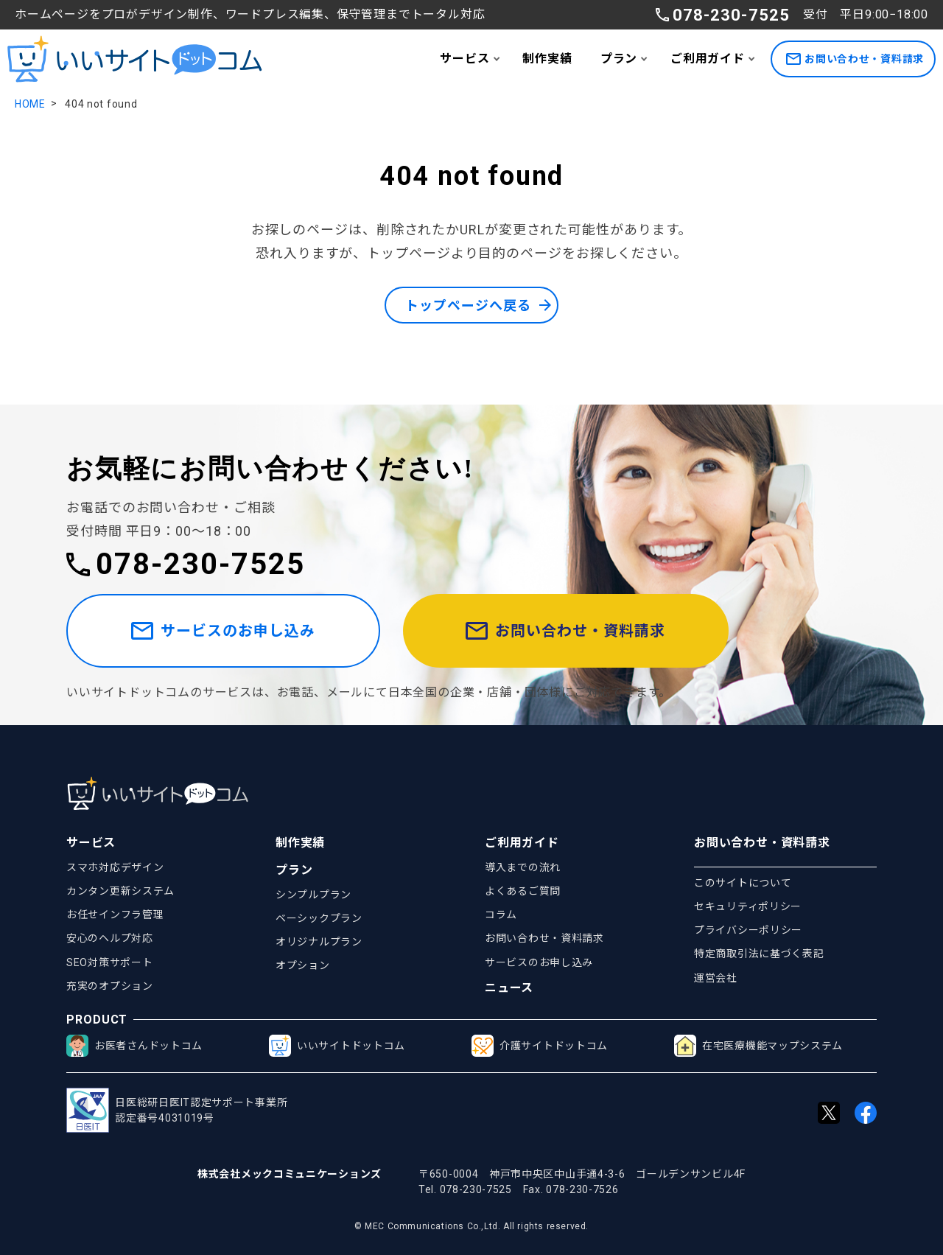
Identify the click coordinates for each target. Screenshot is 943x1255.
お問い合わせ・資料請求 (855, 59)
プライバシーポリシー (748, 930)
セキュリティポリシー (748, 906)
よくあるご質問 (523, 891)
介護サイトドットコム (540, 1046)
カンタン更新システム (120, 891)
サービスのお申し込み (223, 631)
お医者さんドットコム (134, 1046)
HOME (30, 104)
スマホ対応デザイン (115, 867)
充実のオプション (109, 986)
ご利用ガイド (707, 59)
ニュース (509, 989)
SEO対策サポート (109, 962)
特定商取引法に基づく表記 (759, 954)
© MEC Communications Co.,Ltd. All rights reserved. (471, 1226)
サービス (464, 59)
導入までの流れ (523, 867)
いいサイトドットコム (337, 1046)
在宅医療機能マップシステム (758, 1046)
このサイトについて (742, 883)
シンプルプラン (313, 895)
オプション (303, 965)
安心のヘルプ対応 (109, 939)
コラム (501, 914)
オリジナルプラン (319, 942)
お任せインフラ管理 (115, 914)
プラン (618, 59)
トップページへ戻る (467, 305)
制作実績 (547, 59)
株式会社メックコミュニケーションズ (289, 1174)
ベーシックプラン (319, 918)
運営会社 (715, 978)
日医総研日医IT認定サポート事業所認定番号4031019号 (176, 1110)
